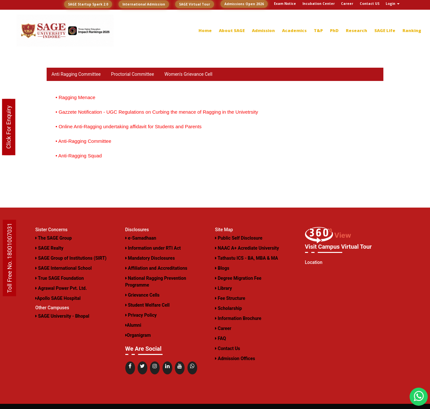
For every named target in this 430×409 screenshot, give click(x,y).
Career (223, 328)
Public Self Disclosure (238, 238)
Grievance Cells (142, 295)
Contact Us (227, 348)
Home (205, 30)
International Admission (143, 4)
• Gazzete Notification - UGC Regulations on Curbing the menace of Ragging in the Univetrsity (157, 112)
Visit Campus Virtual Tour (338, 246)
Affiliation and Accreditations (156, 268)
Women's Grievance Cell (188, 74)
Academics (294, 30)
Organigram (138, 335)
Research (356, 30)
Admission (263, 30)
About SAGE (232, 30)
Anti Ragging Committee (76, 74)
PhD (334, 30)
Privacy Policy (141, 315)
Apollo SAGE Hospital (58, 298)
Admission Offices (235, 358)
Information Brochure (238, 318)
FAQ (220, 338)
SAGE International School (63, 268)
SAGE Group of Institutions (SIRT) (71, 258)
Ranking (411, 30)
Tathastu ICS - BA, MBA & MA (246, 258)
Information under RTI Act (153, 248)
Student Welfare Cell (147, 305)
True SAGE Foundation (59, 278)
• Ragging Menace (76, 97)
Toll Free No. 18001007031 (9, 258)
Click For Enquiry (8, 127)
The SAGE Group (53, 238)
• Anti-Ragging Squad (79, 155)
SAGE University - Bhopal (62, 316)
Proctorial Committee (132, 74)
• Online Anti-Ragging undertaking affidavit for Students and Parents (129, 126)
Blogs (222, 268)
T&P (318, 30)
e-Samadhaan (140, 238)
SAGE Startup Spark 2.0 (88, 4)
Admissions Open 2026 (244, 4)
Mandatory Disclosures (150, 258)
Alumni (133, 325)
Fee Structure (230, 298)
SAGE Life (384, 30)
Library (223, 288)
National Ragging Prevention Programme (155, 282)
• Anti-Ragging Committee (83, 141)
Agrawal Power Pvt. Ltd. (61, 288)
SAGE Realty (49, 248)
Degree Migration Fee (238, 278)
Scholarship (228, 308)
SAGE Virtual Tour (194, 4)
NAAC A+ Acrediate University (247, 248)
